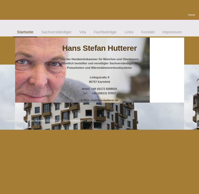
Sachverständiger (56, 32)
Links (128, 32)
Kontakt (148, 32)
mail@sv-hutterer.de (104, 100)
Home (191, 15)
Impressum (172, 32)
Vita (82, 32)
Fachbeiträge (105, 32)
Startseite (25, 32)
